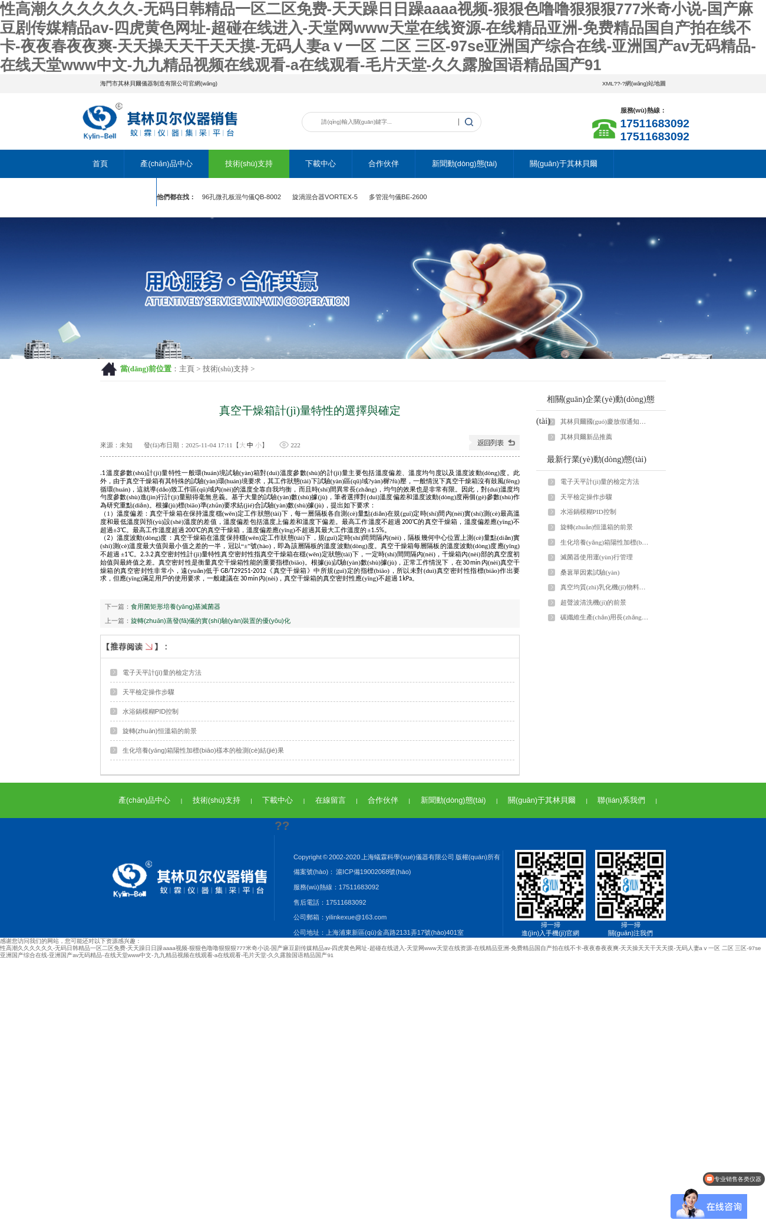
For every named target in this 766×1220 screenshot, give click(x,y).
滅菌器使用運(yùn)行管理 (596, 556)
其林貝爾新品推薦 (586, 436)
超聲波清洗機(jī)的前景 (593, 602)
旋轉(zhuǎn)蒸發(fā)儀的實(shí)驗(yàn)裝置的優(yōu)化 (210, 620)
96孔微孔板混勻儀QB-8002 (241, 196)
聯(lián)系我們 (116, 191)
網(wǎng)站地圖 (645, 83)
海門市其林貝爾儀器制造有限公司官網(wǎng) (158, 83)
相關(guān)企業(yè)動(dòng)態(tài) (595, 410)
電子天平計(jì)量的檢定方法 (162, 672)
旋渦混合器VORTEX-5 (325, 196)
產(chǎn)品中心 (166, 163)
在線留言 (330, 800)
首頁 (100, 163)
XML (608, 83)
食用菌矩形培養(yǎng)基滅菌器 (176, 606)
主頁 (186, 369)
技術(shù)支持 (249, 163)
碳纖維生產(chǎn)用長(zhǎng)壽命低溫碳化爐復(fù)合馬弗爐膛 (605, 617)
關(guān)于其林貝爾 (563, 163)
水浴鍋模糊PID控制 (151, 711)
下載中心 (320, 163)
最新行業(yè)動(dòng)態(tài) (597, 459)
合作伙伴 (383, 163)
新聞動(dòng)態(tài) (464, 163)
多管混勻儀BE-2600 (398, 196)
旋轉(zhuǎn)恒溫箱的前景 (160, 730)
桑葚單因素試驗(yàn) (590, 572)
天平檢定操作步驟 (148, 691)
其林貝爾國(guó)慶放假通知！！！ (605, 421)
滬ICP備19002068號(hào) (373, 871)
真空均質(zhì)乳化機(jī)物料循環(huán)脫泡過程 (605, 587)
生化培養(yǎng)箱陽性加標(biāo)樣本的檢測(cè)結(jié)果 (203, 750)
